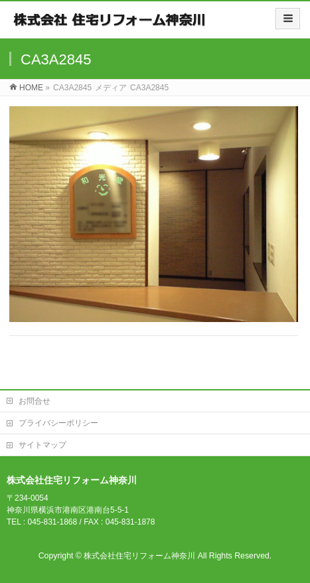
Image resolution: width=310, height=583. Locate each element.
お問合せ (34, 401)
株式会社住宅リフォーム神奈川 (139, 555)
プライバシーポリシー (58, 423)
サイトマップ (42, 445)
